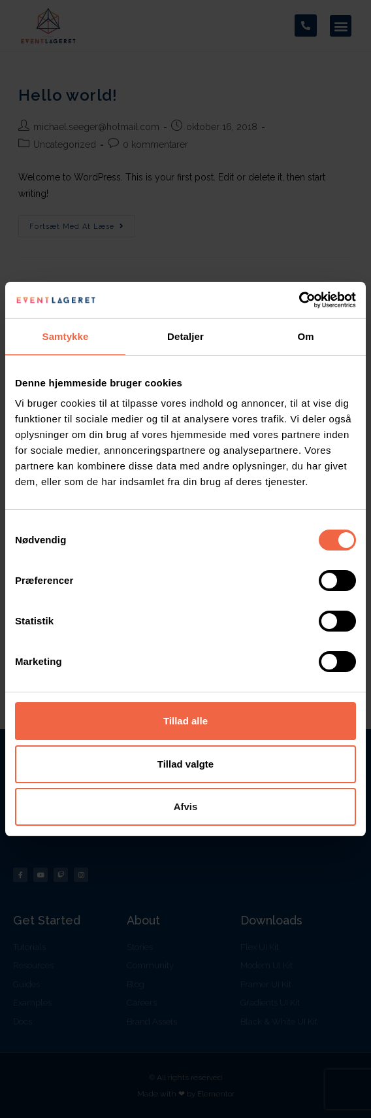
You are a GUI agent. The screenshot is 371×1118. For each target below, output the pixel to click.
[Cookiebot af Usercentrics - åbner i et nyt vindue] (299, 300)
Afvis (186, 806)
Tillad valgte (185, 764)
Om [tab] (305, 336)
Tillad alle (185, 720)
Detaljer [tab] (185, 336)
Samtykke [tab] (65, 336)
